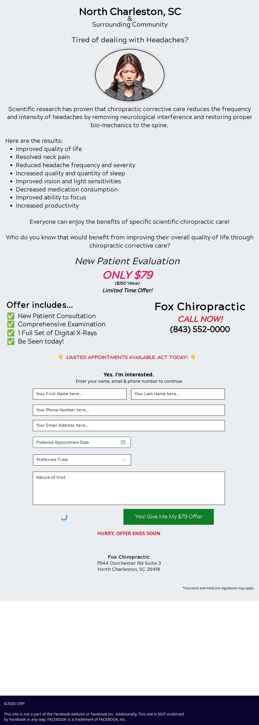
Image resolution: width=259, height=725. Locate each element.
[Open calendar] (123, 442)
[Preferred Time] (82, 460)
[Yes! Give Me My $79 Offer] (168, 517)
